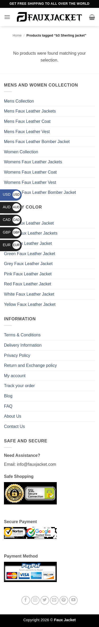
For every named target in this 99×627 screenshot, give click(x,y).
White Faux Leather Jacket (29, 294)
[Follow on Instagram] (35, 600)
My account (15, 375)
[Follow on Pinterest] (63, 600)
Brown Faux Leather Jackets (31, 233)
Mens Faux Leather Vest (27, 131)
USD (11, 194)
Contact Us (14, 426)
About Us (12, 416)
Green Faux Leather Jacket (29, 253)
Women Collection (21, 152)
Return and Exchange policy (30, 365)
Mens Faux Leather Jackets (30, 111)
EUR (11, 245)
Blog (8, 396)
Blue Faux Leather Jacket (28, 243)
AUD (11, 207)
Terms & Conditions (22, 335)
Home (17, 35)
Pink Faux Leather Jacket (28, 274)
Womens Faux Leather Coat (30, 172)
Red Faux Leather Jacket (27, 284)
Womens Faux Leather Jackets (33, 162)
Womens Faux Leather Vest (30, 182)
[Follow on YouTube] (73, 600)
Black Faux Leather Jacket (29, 223)
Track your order (19, 385)
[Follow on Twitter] (44, 600)
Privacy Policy (17, 355)
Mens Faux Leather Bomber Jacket (37, 141)
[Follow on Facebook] (25, 600)
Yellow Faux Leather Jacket (29, 304)
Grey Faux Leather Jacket (28, 263)
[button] (7, 17)
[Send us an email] (54, 600)
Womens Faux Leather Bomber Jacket (40, 192)
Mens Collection (19, 101)
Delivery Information (22, 345)
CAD (11, 220)
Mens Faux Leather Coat (27, 121)
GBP (11, 232)
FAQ (8, 406)
